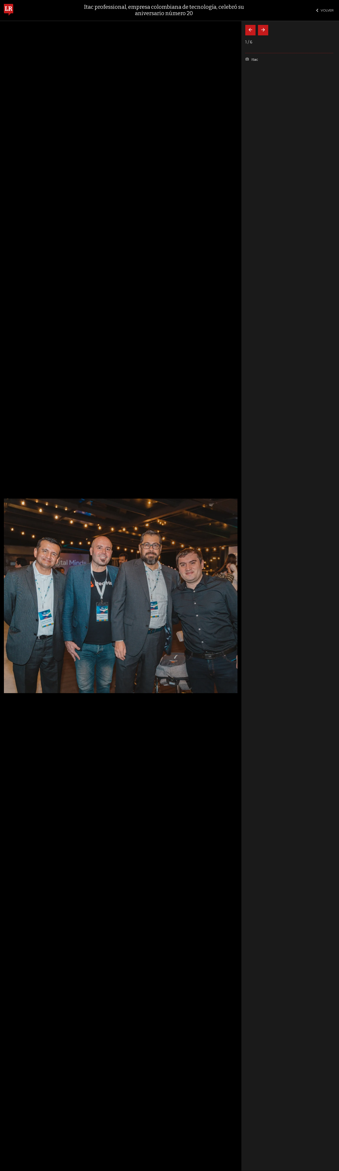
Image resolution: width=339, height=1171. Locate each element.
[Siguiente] (263, 30)
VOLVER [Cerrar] (325, 10)
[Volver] (250, 30)
